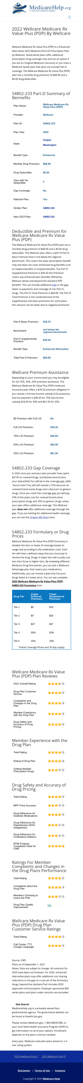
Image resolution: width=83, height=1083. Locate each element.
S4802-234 (48, 208)
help (54, 285)
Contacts (60, 1070)
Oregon (47, 140)
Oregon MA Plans (39, 517)
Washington (49, 145)
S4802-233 (48, 217)
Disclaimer (24, 1070)
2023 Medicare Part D (53, 1056)
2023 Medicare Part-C (26, 1056)
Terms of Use (42, 1070)
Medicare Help (51, 1078)
